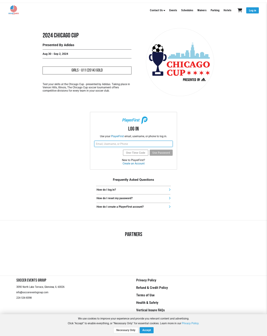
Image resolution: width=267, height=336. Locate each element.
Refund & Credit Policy (152, 287)
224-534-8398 (24, 297)
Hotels (227, 10)
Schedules (187, 10)
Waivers (202, 10)
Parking (215, 10)
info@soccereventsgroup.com (32, 292)
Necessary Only (126, 330)
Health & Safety (147, 302)
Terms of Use (145, 295)
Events (173, 10)
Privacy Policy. (190, 323)
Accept (147, 330)
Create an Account (134, 163)
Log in (252, 10)
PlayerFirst (117, 136)
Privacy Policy (146, 280)
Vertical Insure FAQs (150, 310)
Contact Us (156, 10)
